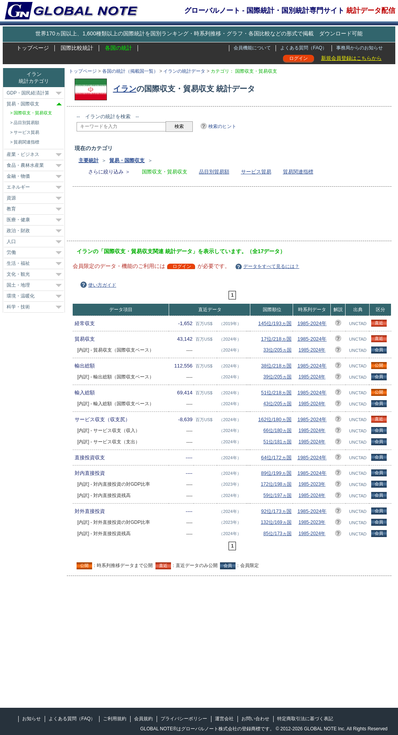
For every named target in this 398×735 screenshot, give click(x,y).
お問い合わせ (255, 718)
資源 (11, 198)
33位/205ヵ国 (278, 350)
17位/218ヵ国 (276, 339)
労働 (11, 252)
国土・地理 (18, 285)
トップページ (32, 48)
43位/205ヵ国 (278, 403)
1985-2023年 (311, 484)
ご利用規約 (114, 718)
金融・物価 (18, 176)
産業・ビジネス (23, 154)
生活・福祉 (18, 263)
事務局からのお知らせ (359, 48)
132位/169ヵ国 (276, 522)
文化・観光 (18, 274)
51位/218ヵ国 (276, 393)
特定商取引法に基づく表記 (305, 718)
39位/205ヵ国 (278, 377)
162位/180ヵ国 (275, 419)
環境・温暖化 (21, 296)
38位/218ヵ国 (276, 366)
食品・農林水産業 (25, 165)
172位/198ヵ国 (276, 484)
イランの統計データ (184, 71)
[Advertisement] (218, 216)
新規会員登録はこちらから (351, 58)
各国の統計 (118, 48)
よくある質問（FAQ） (303, 48)
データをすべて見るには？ (271, 266)
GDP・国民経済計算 (28, 93)
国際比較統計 (77, 48)
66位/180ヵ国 (278, 430)
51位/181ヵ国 (278, 441)
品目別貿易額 (214, 172)
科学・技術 (18, 307)
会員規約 (143, 718)
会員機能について (252, 48)
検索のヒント (222, 126)
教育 (11, 209)
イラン (124, 88)
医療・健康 (18, 219)
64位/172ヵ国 (276, 457)
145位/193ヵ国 (275, 323)
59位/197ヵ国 (278, 495)
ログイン (298, 58)
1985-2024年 (311, 323)
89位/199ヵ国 (276, 473)
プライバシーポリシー (184, 718)
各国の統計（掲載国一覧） (130, 71)
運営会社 (224, 718)
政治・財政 (18, 230)
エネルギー (18, 187)
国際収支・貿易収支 (33, 112)
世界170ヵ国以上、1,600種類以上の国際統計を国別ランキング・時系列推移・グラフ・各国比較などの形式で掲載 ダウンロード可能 (199, 33)
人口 (11, 241)
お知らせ (31, 718)
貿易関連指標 (298, 172)
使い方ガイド (102, 285)
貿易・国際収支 (127, 160)
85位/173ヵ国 (278, 533)
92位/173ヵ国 (276, 511)
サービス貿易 (256, 172)
